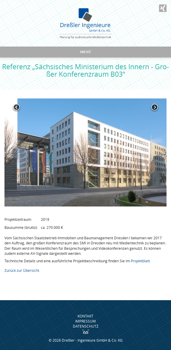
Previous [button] (16, 107)
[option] (85, 152)
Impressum (85, 321)
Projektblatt (140, 260)
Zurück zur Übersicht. (22, 270)
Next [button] (154, 107)
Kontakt (85, 316)
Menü (85, 52)
